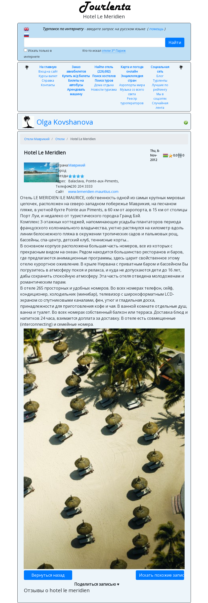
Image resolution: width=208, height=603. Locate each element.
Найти (175, 42)
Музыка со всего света (132, 91)
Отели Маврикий (37, 139)
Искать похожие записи (161, 575)
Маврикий (76, 165)
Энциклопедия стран (132, 78)
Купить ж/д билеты (76, 76)
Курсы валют (48, 76)
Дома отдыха (104, 85)
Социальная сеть (160, 69)
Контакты (48, 85)
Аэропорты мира (132, 85)
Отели (60, 139)
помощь (156, 28)
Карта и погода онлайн (132, 69)
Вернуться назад (48, 575)
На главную (48, 67)
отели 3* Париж (114, 50)
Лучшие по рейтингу (160, 87)
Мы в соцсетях (160, 96)
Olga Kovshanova (64, 122)
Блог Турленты (160, 78)
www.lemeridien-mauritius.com (93, 191)
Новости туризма (104, 89)
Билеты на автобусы (76, 82)
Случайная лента (160, 105)
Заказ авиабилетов (76, 69)
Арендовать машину (76, 91)
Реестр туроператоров (131, 100)
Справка (48, 80)
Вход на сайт (48, 71)
